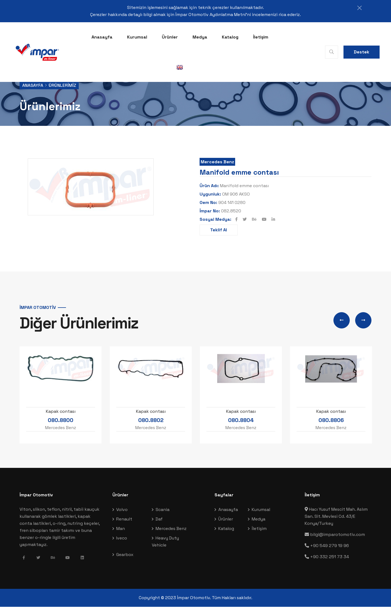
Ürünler (170, 37)
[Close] (358, 8)
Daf (159, 519)
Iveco (121, 538)
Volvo (122, 510)
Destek (361, 52)
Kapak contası (60, 411)
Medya (200, 37)
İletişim (260, 37)
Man (120, 529)
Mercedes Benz (217, 162)
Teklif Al (218, 230)
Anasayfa (102, 37)
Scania (162, 510)
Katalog (230, 37)
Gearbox (124, 555)
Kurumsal (137, 37)
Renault (124, 519)
